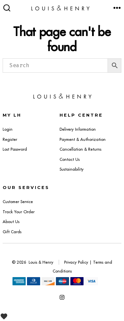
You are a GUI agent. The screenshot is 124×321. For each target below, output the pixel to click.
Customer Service (18, 201)
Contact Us (70, 159)
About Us (11, 221)
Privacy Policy (76, 262)
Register (10, 139)
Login (7, 129)
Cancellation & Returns (80, 149)
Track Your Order (19, 211)
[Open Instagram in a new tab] (62, 297)
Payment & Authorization (83, 139)
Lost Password (15, 149)
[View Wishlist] (6, 316)
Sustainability (72, 169)
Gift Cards (12, 231)
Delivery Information (78, 129)
